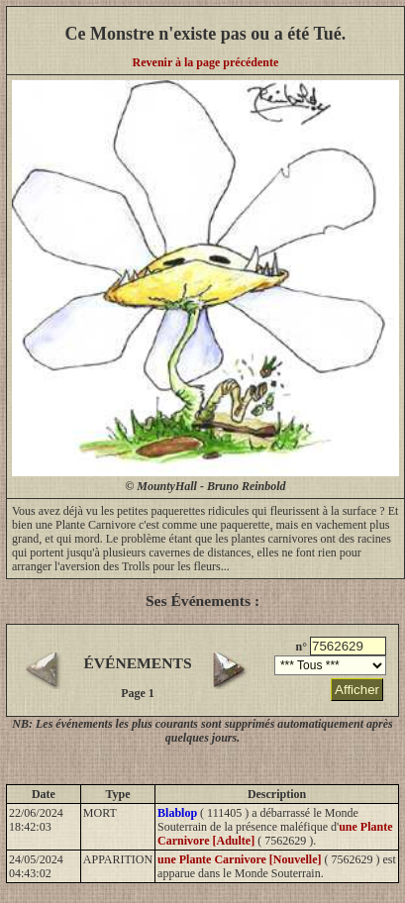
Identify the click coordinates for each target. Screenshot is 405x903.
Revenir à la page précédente (206, 62)
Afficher (357, 689)
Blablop (177, 813)
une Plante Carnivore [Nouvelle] (239, 859)
